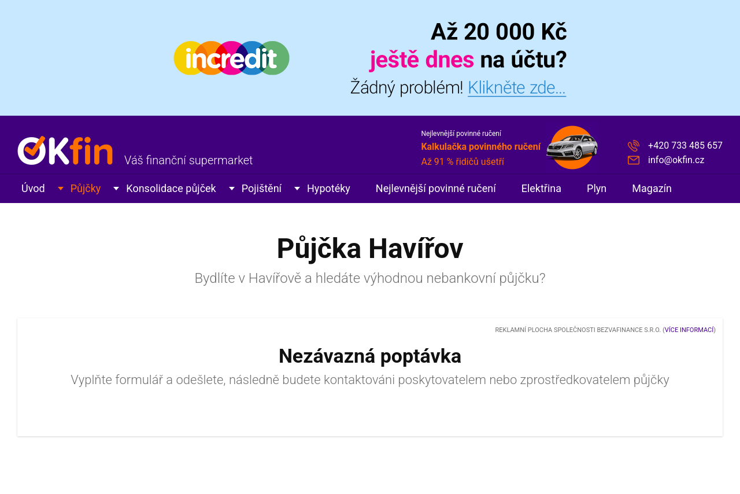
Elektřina (541, 188)
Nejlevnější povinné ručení (436, 188)
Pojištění (262, 188)
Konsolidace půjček (171, 188)
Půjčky (86, 188)
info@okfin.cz (676, 159)
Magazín (652, 188)
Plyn (596, 188)
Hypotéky (328, 188)
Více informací (689, 330)
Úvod (33, 188)
